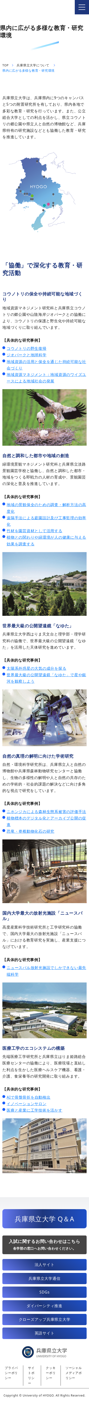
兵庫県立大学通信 (44, 1278)
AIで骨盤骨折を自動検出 (29, 1097)
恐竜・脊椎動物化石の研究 (30, 831)
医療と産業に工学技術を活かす (34, 1110)
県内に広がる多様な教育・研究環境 (28, 71)
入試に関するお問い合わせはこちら (44, 1244)
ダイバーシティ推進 (44, 1305)
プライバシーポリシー (11, 1373)
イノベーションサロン (27, 1103)
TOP (5, 65)
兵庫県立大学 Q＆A (44, 1218)
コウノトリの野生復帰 (27, 348)
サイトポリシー (31, 1375)
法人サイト (45, 1264)
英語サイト (45, 1333)
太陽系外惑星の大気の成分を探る (36, 668)
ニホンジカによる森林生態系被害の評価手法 (46, 811)
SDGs (44, 1292)
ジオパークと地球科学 (27, 355)
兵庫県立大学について (33, 65)
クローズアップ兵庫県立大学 (44, 1319)
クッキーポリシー (51, 1373)
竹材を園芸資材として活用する (34, 530)
